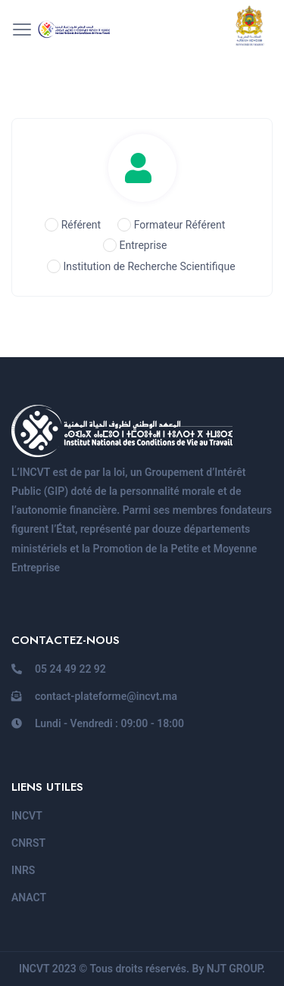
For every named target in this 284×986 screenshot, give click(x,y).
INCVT (26, 816)
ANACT (28, 897)
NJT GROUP (234, 969)
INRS (23, 870)
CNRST (28, 843)
